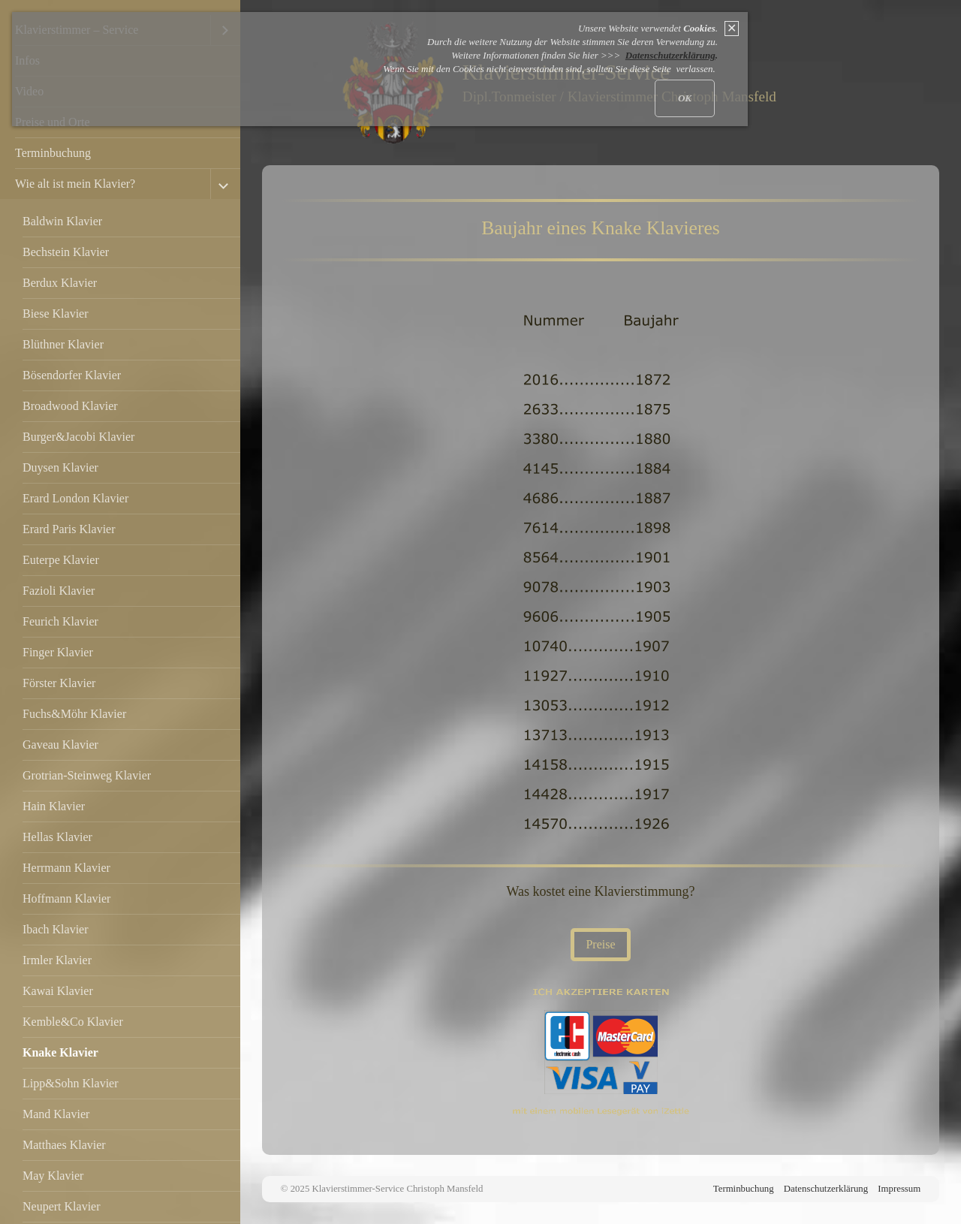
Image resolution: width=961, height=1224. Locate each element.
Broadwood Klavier (70, 405)
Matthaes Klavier (64, 1144)
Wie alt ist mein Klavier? (75, 183)
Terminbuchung (53, 152)
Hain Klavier (54, 806)
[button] (600, 944)
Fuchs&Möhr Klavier (74, 713)
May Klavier (53, 1175)
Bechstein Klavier (66, 252)
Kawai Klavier (58, 990)
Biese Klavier (56, 313)
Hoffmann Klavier (66, 898)
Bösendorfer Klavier (72, 375)
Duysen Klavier (60, 467)
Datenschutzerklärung (826, 1188)
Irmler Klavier (57, 960)
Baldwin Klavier (62, 221)
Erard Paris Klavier (69, 529)
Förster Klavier (59, 683)
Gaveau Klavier (60, 744)
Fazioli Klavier (59, 590)
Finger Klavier (58, 652)
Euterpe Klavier (61, 559)
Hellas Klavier (57, 837)
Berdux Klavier (60, 282)
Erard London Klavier (75, 498)
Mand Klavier (56, 1114)
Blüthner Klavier (63, 344)
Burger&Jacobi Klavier (78, 436)
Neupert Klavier (62, 1206)
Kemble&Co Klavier (73, 1021)
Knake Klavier (60, 1052)
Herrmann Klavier (66, 867)
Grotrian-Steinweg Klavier (87, 775)
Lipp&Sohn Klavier (71, 1083)
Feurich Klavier (60, 621)
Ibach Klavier (56, 929)
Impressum (899, 1188)
